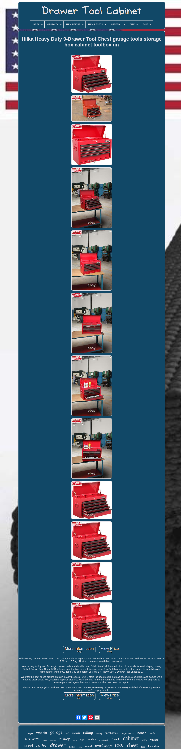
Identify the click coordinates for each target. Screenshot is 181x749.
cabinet (131, 738)
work (144, 740)
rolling (88, 733)
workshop (103, 745)
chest (132, 745)
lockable (153, 746)
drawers (32, 738)
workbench (103, 740)
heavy (75, 740)
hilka (45, 740)
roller (41, 745)
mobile (72, 746)
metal (88, 746)
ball (67, 733)
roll (143, 746)
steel (28, 745)
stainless (53, 740)
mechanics (111, 733)
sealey (92, 739)
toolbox (153, 733)
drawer (57, 745)
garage (56, 732)
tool (119, 745)
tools (76, 732)
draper (30, 733)
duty (80, 747)
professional (127, 733)
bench (141, 733)
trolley (64, 739)
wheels (41, 733)
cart (82, 739)
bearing (99, 733)
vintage (154, 739)
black (116, 739)
